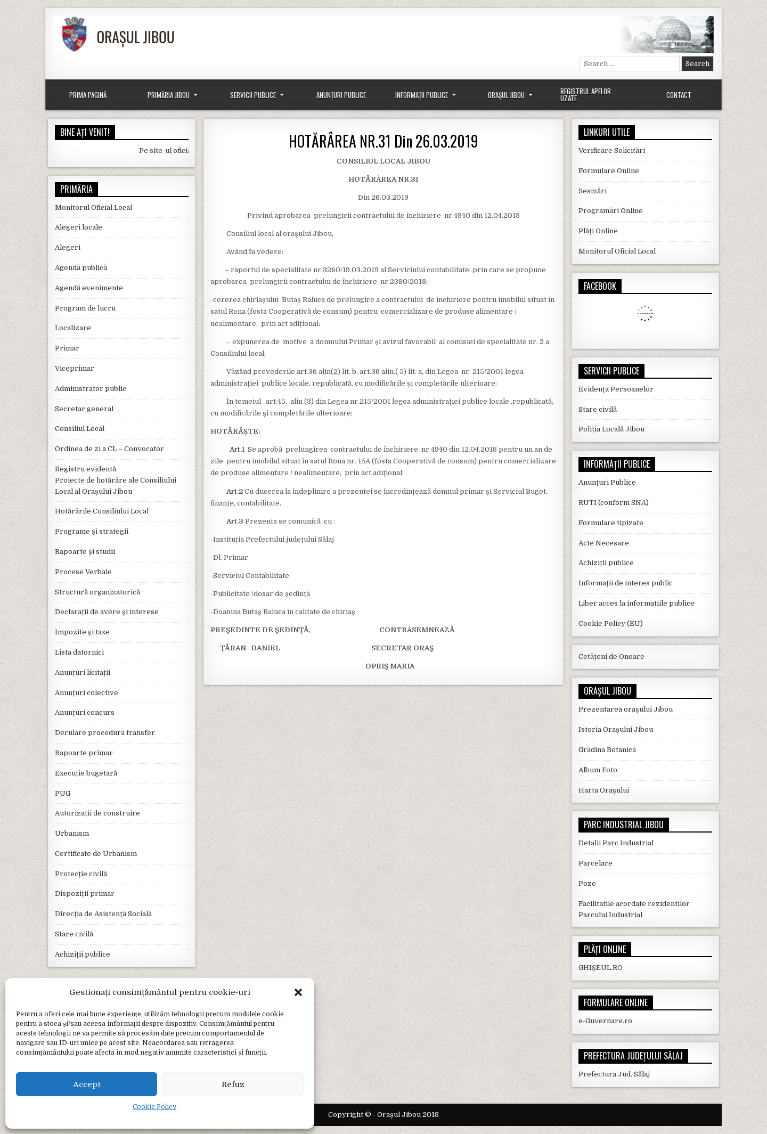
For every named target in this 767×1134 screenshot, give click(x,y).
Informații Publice (421, 94)
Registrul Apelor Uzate (585, 94)
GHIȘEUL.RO (600, 968)
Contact (678, 94)
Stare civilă (74, 934)
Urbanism (72, 833)
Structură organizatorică (97, 592)
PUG (62, 793)
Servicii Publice (253, 94)
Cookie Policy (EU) (610, 623)
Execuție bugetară (86, 773)
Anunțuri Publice (341, 94)
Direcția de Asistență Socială (103, 914)
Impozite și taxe (82, 632)
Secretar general (84, 409)
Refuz (233, 1084)
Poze (587, 883)
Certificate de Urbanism (96, 854)
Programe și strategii (91, 531)
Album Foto (597, 770)
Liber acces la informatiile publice (636, 603)
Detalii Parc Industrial (616, 843)
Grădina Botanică (607, 750)
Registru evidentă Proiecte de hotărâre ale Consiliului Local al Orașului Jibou (115, 480)
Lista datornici (79, 652)
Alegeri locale (78, 227)
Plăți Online (598, 231)
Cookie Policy (154, 1107)
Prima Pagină (88, 94)
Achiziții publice (82, 954)
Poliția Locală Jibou (611, 429)
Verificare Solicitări (611, 150)
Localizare (73, 328)
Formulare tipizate (610, 523)
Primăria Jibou (169, 94)
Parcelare (595, 863)
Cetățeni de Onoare (611, 656)
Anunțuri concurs (85, 712)
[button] (298, 992)
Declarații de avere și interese (107, 612)
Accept (87, 1084)
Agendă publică (81, 268)
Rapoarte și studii (85, 552)
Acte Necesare (603, 543)
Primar (67, 348)
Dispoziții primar (85, 894)
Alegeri (67, 247)
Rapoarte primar (84, 753)
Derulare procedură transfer (105, 733)
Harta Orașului (603, 790)
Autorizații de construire (97, 813)
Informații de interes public (625, 583)
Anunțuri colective (86, 693)
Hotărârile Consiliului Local (102, 511)
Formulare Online (608, 171)
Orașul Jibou (506, 94)
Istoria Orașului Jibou (615, 729)
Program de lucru (85, 308)
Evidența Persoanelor (616, 389)
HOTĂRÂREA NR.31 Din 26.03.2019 (383, 141)
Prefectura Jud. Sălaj (614, 1074)
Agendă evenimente (89, 288)
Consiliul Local (79, 429)
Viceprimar (74, 368)
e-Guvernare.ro (605, 1021)
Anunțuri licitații (82, 672)
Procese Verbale (83, 572)
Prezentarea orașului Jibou (625, 709)
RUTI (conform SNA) (613, 503)
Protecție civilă (81, 874)
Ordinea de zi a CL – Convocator (109, 449)
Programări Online (610, 211)
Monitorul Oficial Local (93, 207)
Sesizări (592, 191)
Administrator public (90, 389)
